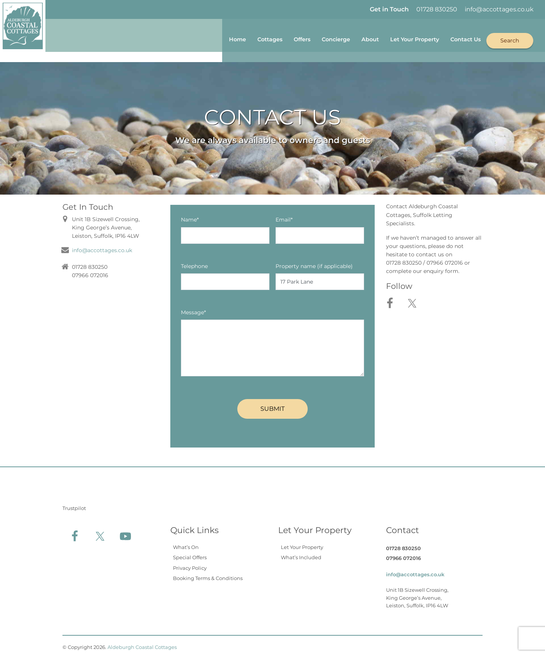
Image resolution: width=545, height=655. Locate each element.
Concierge (311, 38)
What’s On (186, 543)
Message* (193, 308)
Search (509, 38)
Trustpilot (74, 504)
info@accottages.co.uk (499, 9)
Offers (273, 38)
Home (200, 38)
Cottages (237, 38)
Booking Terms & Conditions (208, 575)
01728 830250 (436, 9)
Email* (284, 216)
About (350, 38)
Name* (190, 216)
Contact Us (460, 38)
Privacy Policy (190, 564)
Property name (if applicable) (314, 262)
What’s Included (301, 554)
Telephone (194, 262)
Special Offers (190, 554)
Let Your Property (401, 38)
